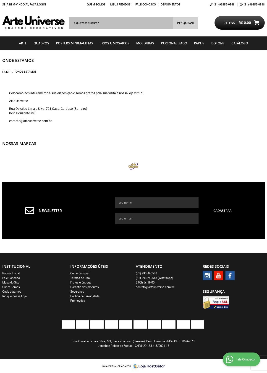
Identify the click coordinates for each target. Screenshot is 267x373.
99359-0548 (224, 4)
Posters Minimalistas (74, 43)
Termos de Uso (80, 278)
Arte (23, 43)
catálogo (239, 43)
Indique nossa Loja (14, 296)
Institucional (16, 266)
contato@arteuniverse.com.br (155, 287)
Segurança (77, 291)
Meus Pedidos (120, 4)
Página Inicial (11, 273)
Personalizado (174, 43)
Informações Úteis (89, 266)
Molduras (145, 43)
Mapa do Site (10, 282)
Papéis (199, 43)
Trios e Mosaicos (114, 43)
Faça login (38, 4)
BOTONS (218, 43)
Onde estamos (11, 291)
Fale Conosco (145, 4)
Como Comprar (79, 273)
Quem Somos (96, 4)
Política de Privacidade (84, 296)
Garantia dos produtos (84, 287)
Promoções (77, 301)
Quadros (41, 43)
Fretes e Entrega (80, 282)
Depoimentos (170, 4)
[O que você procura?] (185, 23)
